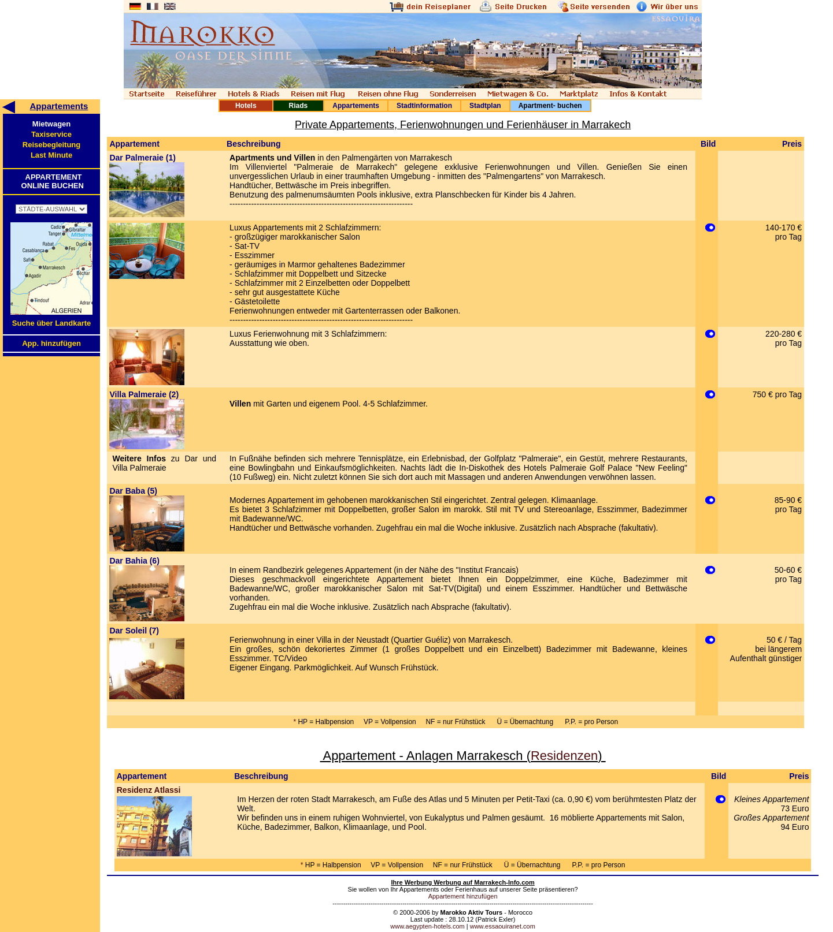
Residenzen (564, 755)
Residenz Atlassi (149, 790)
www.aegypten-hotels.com (427, 926)
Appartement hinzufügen (463, 896)
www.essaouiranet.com (502, 926)
